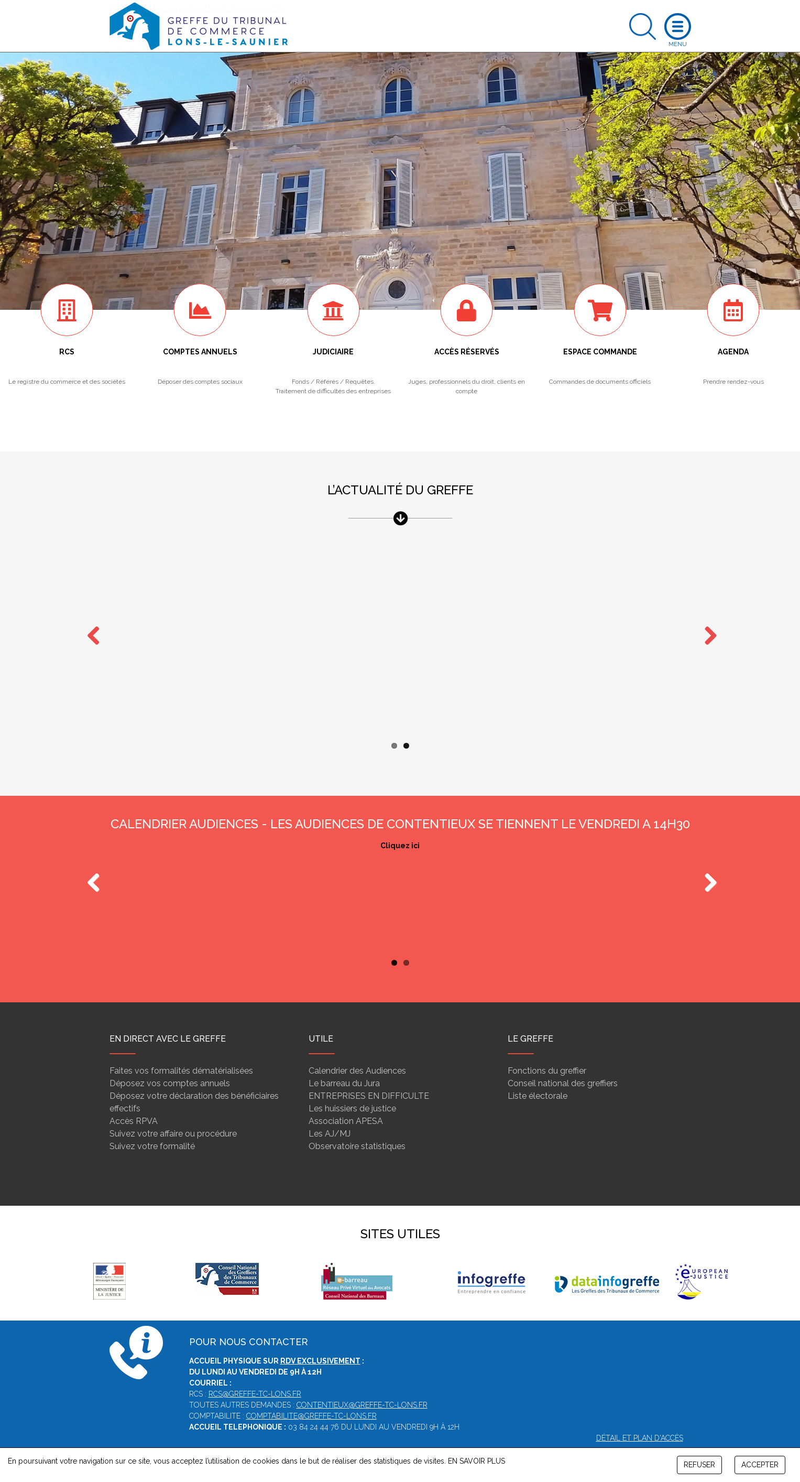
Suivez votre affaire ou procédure (173, 1113)
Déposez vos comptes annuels (169, 1063)
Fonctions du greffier (547, 1050)
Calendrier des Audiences (357, 1050)
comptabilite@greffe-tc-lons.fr (311, 1395)
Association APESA (346, 1101)
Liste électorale (537, 1075)
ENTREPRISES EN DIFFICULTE (369, 1075)
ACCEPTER (760, 1465)
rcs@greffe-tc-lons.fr (255, 1373)
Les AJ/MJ (329, 1113)
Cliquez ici (400, 825)
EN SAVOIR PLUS (476, 1461)
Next (706, 625)
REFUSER (699, 1465)
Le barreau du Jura (344, 1063)
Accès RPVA (133, 1101)
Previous (93, 862)
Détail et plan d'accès (639, 1417)
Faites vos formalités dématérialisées (181, 1050)
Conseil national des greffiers (563, 1063)
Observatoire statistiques (357, 1126)
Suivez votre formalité (152, 1126)
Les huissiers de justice (352, 1088)
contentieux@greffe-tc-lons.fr (362, 1384)
